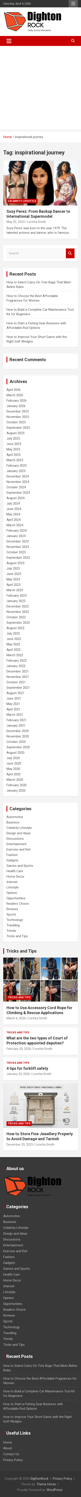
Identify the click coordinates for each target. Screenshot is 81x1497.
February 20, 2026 (18, 1048)
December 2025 (17, 411)
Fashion (12, 855)
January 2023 (15, 601)
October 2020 (16, 742)
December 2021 (17, 671)
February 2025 (16, 466)
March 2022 (14, 655)
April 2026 (13, 390)
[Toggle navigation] (9, 41)
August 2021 (15, 693)
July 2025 (13, 438)
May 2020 (13, 769)
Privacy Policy (13, 1460)
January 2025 (15, 471)
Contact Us (11, 1454)
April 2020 (13, 774)
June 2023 (13, 574)
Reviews (12, 909)
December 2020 (17, 731)
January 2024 (15, 536)
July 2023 (13, 568)
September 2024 (18, 493)
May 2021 (13, 704)
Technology (14, 920)
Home (7, 1442)
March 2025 (14, 460)
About (7, 1448)
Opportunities (15, 898)
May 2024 (13, 514)
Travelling (13, 925)
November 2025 (17, 417)
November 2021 (17, 677)
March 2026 (14, 395)
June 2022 (13, 639)
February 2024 (16, 531)
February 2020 (16, 785)
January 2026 (15, 406)
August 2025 (15, 433)
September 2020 (18, 747)
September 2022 (18, 623)
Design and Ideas (18, 833)
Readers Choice (17, 904)
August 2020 (15, 753)
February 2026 (16, 401)
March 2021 (14, 715)
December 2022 (17, 606)
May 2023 (13, 579)
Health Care (14, 871)
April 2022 (13, 650)
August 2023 (15, 563)
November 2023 (17, 547)
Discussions (15, 839)
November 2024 (17, 482)
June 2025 (13, 444)
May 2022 (13, 644)
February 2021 (16, 720)
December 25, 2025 (19, 1144)
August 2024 (15, 498)
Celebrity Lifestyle (22, 201)
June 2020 (13, 763)
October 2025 (16, 422)
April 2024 (13, 520)
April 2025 (13, 455)
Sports (11, 914)
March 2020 (14, 780)
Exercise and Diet (18, 849)
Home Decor (15, 876)
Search (70, 253)
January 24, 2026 (18, 1074)
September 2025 (18, 428)
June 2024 (13, 509)
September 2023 (18, 558)
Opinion (11, 893)
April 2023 (13, 585)
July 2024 (13, 503)
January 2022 (15, 666)
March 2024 (14, 525)
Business (12, 822)
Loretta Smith (36, 222)
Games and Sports (19, 866)
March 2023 (14, 590)
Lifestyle (12, 887)
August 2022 (15, 628)
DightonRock (39, 1479)
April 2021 (13, 709)
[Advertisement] (40, 88)
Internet (11, 882)
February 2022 (16, 660)
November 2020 (17, 736)
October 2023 (16, 552)
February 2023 (16, 596)
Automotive (14, 817)
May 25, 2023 (15, 222)
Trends (11, 931)
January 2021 (15, 725)
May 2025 (13, 449)
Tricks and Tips (17, 936)
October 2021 (16, 682)
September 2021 (18, 688)
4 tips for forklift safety (27, 1068)
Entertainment (16, 844)
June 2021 (13, 698)
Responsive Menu (73, 3)
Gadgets (12, 860)
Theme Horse (46, 1484)
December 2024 (17, 476)
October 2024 (16, 487)
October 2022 (16, 617)
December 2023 (17, 541)
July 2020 (13, 758)
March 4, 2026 (16, 1018)
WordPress (54, 1490)
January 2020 (15, 790)
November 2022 (17, 612)
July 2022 (13, 633)
